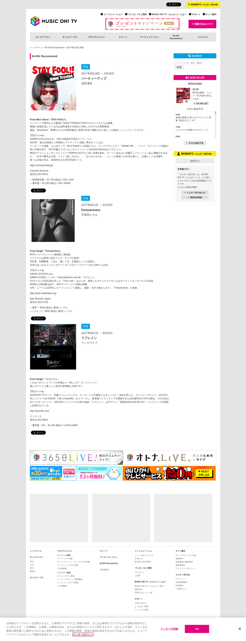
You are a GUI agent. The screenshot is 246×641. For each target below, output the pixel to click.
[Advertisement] (59, 518)
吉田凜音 (86, 83)
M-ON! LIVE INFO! (143, 562)
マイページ (180, 579)
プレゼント (139, 572)
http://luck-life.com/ (39, 411)
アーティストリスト (149, 37)
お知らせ (139, 558)
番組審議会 (180, 565)
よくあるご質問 (141, 606)
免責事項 (179, 558)
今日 (32, 565)
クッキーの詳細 (141, 610)
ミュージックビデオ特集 (67, 565)
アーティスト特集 (65, 558)
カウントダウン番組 (66, 576)
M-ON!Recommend (176, 37)
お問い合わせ (140, 603)
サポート (196, 14)
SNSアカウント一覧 (143, 593)
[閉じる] (240, 629)
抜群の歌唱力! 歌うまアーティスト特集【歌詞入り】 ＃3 (193, 117)
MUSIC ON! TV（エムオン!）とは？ (169, 14)
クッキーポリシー (83, 634)
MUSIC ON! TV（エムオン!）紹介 (149, 586)
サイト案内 (211, 14)
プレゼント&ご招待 (137, 14)
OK (197, 628)
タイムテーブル (69, 37)
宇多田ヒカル (89, 214)
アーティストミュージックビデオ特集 (73, 562)
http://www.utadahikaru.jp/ (43, 293)
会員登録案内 (181, 582)
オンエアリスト (43, 37)
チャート (123, 37)
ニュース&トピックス (144, 555)
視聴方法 (139, 589)
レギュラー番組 (64, 573)
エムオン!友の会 (183, 575)
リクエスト (203, 37)
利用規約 (179, 585)
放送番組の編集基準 (184, 562)
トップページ (36, 47)
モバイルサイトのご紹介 (186, 555)
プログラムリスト (96, 37)
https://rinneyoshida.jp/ (41, 165)
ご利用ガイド (181, 589)
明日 (32, 568)
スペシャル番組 (64, 555)
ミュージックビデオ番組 (67, 582)
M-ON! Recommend (54, 47)
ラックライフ (89, 342)
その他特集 (62, 568)
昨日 (32, 561)
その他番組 (62, 586)
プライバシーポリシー (185, 568)
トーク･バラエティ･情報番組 (69, 579)
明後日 (33, 571)
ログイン (195, 161)
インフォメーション (113, 14)
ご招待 (138, 576)
